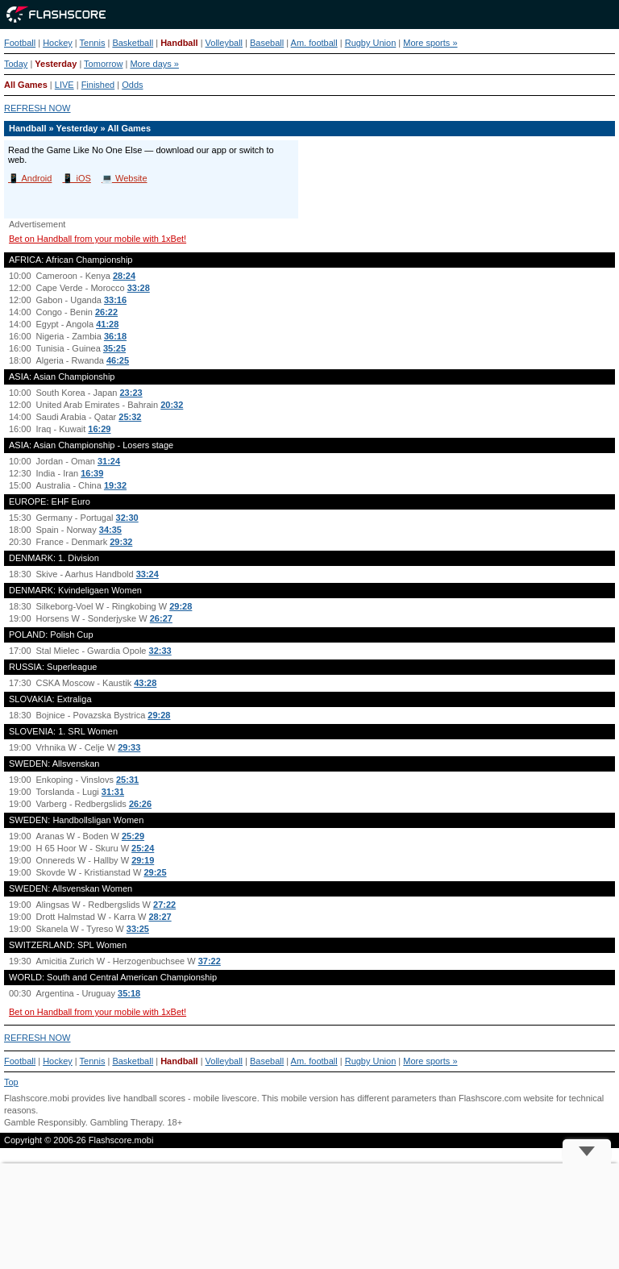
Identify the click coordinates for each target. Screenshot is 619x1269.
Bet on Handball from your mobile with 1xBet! (97, 238)
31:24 (109, 461)
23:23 (131, 392)
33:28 (138, 288)
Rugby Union (371, 43)
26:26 (140, 804)
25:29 (133, 836)
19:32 (115, 485)
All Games (26, 84)
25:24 (142, 848)
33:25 (138, 929)
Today (15, 64)
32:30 (127, 517)
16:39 (92, 473)
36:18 (115, 336)
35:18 (129, 993)
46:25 (117, 360)
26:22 (106, 312)
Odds (132, 84)
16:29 (99, 429)
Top (11, 1082)
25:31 (127, 779)
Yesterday (56, 64)
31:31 (113, 792)
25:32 (129, 417)
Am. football (314, 43)
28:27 (160, 917)
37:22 (209, 961)
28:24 (124, 276)
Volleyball (224, 43)
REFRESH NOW (37, 108)
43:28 (145, 683)
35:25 (114, 348)
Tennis (93, 43)
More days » (154, 64)
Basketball (132, 43)
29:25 (154, 872)
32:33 (160, 650)
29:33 (129, 747)
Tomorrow (103, 64)
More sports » (430, 43)
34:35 (110, 530)
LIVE (64, 84)
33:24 (147, 574)
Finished (98, 84)
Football (19, 43)
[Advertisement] (309, 1216)
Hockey (58, 43)
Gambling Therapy (126, 1122)
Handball (178, 43)
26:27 (161, 618)
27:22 (164, 904)
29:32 (121, 542)
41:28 (107, 324)
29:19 (142, 860)
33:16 (115, 300)
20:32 (171, 405)
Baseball (267, 43)
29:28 (180, 606)
